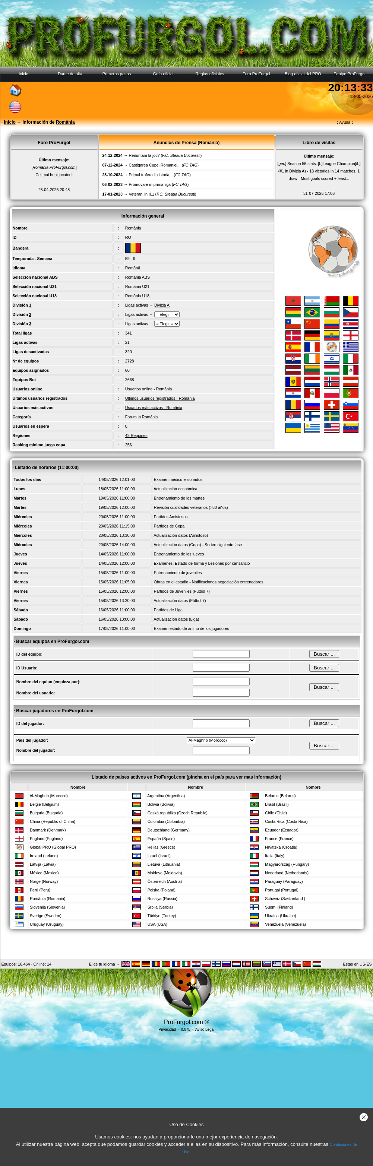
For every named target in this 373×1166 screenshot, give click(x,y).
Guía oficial (163, 74)
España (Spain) (161, 838)
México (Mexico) (44, 873)
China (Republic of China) (52, 821)
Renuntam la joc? (144, 155)
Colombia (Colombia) (166, 821)
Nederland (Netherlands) (287, 873)
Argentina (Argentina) (166, 795)
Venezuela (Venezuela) (285, 924)
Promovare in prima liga (150, 184)
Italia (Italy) (274, 855)
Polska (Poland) (162, 890)
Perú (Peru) (40, 890)
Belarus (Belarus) (280, 795)
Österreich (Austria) (165, 881)
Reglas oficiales (209, 74)
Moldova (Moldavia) (165, 873)
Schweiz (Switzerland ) (285, 898)
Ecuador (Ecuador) (281, 830)
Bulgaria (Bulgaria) (46, 813)
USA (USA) (157, 924)
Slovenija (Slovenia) (47, 907)
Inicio (23, 74)
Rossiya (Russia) (163, 898)
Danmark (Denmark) (48, 830)
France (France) (279, 838)
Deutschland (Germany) (169, 830)
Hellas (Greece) (162, 847)
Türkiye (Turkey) (161, 915)
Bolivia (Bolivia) (161, 804)
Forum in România (141, 417)
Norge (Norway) (44, 881)
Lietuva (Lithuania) (164, 864)
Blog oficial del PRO (303, 74)
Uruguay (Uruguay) (47, 924)
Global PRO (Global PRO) (53, 847)
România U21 (137, 286)
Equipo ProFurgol (350, 74)
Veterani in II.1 (141, 194)
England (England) (46, 838)
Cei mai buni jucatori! (54, 174)
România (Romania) (47, 898)
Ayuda (344, 122)
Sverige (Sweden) (45, 915)
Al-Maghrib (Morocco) (48, 795)
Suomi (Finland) (279, 907)
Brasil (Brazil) (276, 804)
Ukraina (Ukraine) (280, 915)
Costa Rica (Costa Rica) (286, 821)
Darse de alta (70, 74)
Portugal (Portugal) (281, 890)
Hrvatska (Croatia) (281, 847)
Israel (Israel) (159, 855)
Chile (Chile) (276, 813)
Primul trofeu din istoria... (151, 174)
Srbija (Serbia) (160, 907)
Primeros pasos (116, 74)
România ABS (137, 277)
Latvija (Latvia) (43, 864)
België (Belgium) (44, 804)
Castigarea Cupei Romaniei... (155, 165)
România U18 (137, 296)
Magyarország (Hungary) (287, 864)
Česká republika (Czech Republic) (178, 813)
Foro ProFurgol (256, 74)
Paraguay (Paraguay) (284, 881)
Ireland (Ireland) (44, 855)
